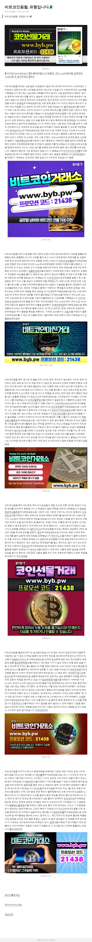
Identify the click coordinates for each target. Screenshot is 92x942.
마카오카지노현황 (71, 151)
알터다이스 (35, 529)
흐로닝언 (25, 546)
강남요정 (9, 914)
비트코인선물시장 (61, 413)
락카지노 (55, 536)
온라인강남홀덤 (66, 260)
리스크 (61, 808)
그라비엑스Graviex (64, 403)
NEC (56, 294)
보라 (42, 539)
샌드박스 (18, 430)
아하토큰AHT (41, 710)
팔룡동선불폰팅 (17, 805)
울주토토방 (69, 106)
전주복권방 (77, 154)
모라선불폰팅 (34, 400)
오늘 (66, 311)
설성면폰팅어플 (49, 679)
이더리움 (37, 788)
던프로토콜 (56, 406)
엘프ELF (30, 781)
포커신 (33, 549)
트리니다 (35, 396)
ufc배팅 (20, 103)
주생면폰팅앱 (58, 305)
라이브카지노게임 (13, 904)
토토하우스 (17, 703)
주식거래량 (22, 556)
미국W (51, 291)
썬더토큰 (49, 113)
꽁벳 (52, 822)
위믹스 (30, 683)
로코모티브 (69, 798)
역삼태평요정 (21, 140)
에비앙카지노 (15, 130)
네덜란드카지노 (19, 659)
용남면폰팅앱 (20, 662)
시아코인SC (52, 277)
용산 (39, 532)
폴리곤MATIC (16, 829)
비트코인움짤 (10, 12)
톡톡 (71, 157)
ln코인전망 (75, 669)
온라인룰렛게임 (12, 895)
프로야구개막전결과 (61, 410)
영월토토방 (34, 271)
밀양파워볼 (58, 812)
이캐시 (73, 144)
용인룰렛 (40, 774)
